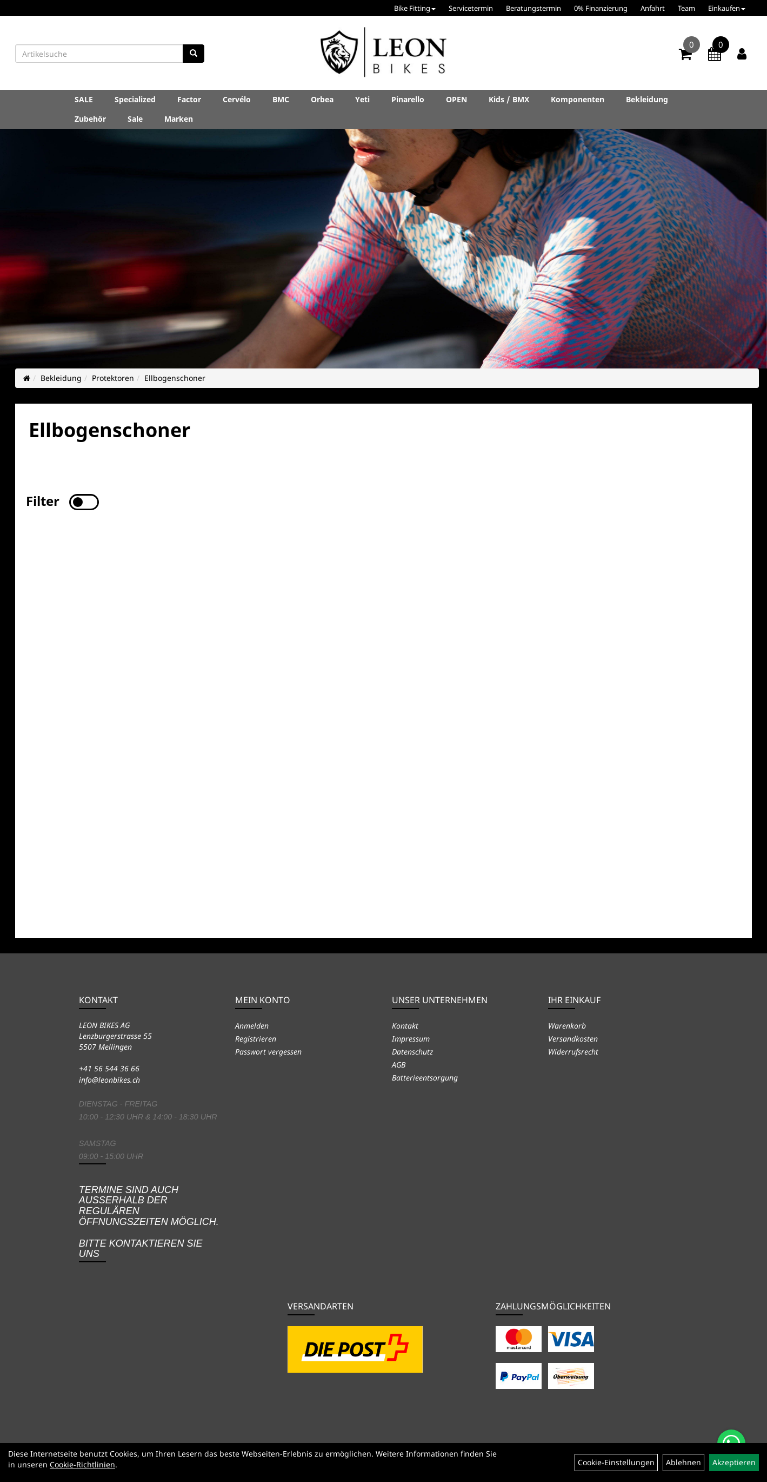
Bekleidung (647, 99)
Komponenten (577, 99)
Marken (178, 119)
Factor (189, 99)
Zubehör (90, 119)
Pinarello (407, 99)
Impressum (411, 1038)
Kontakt (405, 1025)
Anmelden (252, 1025)
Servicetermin (471, 8)
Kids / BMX (509, 99)
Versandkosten (573, 1038)
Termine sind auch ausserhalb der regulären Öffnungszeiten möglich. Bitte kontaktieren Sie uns (149, 1222)
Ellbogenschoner (174, 378)
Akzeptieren (734, 1462)
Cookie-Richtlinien (82, 1464)
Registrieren (255, 1038)
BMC (280, 99)
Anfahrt (653, 8)
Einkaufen (726, 8)
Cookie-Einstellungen (616, 1462)
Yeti (362, 99)
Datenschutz (412, 1051)
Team (686, 8)
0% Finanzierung (601, 8)
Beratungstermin (533, 8)
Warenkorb (567, 1025)
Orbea (322, 99)
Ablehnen (683, 1462)
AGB (398, 1064)
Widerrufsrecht (573, 1051)
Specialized (135, 99)
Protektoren (113, 378)
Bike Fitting (415, 8)
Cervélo (237, 99)
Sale (135, 119)
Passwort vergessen (268, 1051)
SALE (84, 99)
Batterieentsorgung (425, 1077)
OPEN (456, 99)
